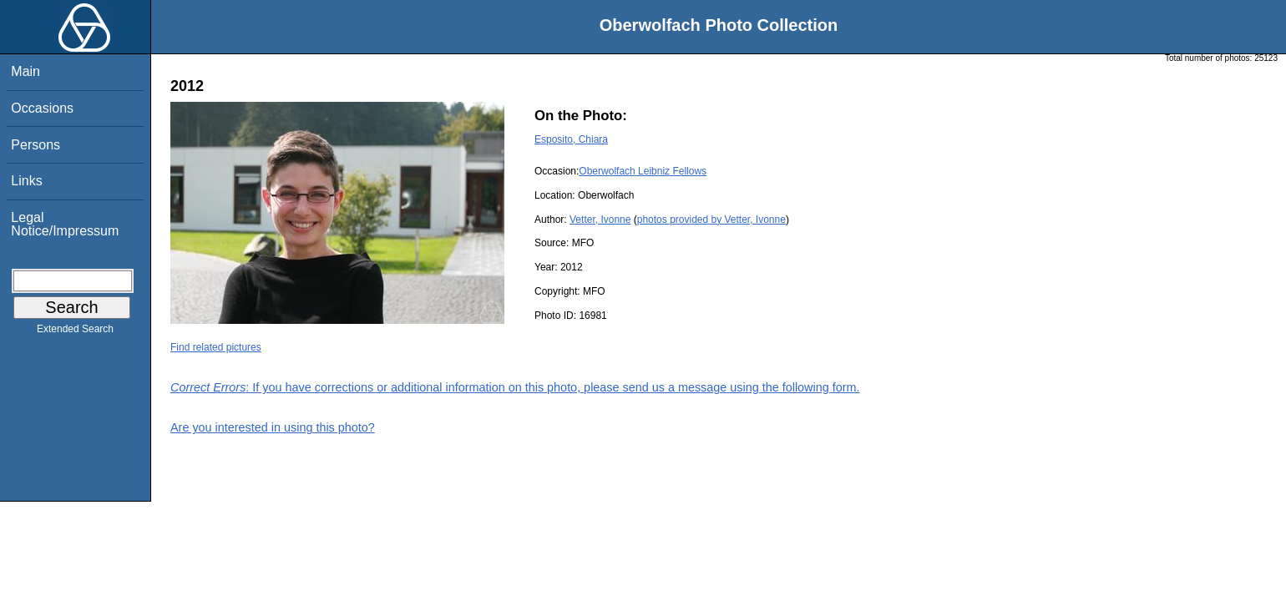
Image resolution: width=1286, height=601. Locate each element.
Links (26, 181)
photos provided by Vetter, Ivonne (711, 219)
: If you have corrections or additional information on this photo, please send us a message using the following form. (515, 387)
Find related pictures (215, 347)
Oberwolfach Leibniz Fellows (642, 171)
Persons (35, 145)
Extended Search (75, 332)
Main (25, 71)
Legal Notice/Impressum (65, 224)
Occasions (42, 108)
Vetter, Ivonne (600, 219)
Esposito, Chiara (571, 139)
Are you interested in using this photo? (272, 427)
